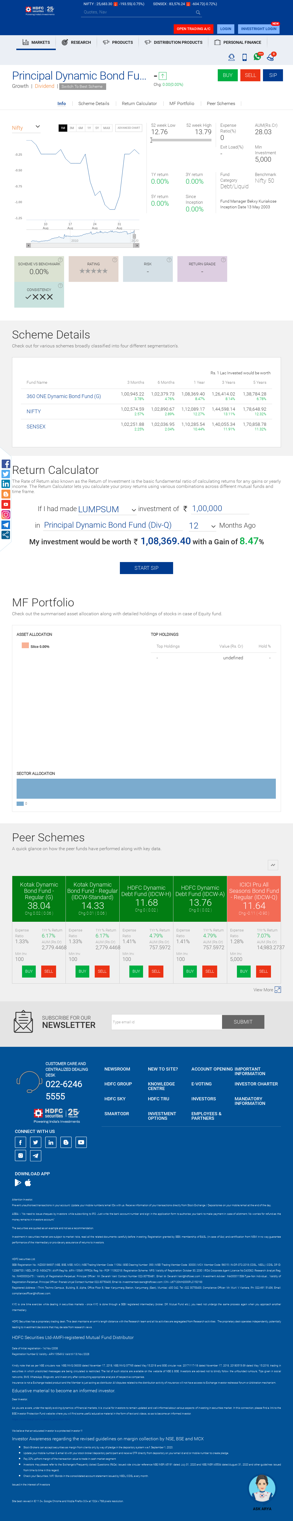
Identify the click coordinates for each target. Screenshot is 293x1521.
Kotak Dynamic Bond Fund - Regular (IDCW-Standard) (92, 891)
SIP (273, 75)
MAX (106, 128)
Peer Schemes (221, 103)
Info (62, 103)
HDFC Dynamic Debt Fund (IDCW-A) (200, 890)
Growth (20, 86)
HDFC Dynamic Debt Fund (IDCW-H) (146, 890)
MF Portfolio (181, 103)
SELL (48, 971)
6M (80, 128)
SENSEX (36, 427)
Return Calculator (139, 103)
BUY (29, 971)
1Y (89, 128)
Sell (250, 75)
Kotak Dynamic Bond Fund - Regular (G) (39, 891)
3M (72, 128)
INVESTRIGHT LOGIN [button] (258, 29)
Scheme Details (93, 103)
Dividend (44, 86)
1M (63, 128)
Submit (243, 1022)
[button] (26, 128)
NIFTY (34, 411)
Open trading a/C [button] (193, 29)
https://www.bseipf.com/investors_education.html (41, 1419)
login (225, 29)
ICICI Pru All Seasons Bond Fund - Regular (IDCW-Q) (254, 891)
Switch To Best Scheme (82, 86)
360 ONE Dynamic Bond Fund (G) (64, 396)
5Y (97, 128)
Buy (228, 75)
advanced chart (129, 127)
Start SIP (146, 568)
